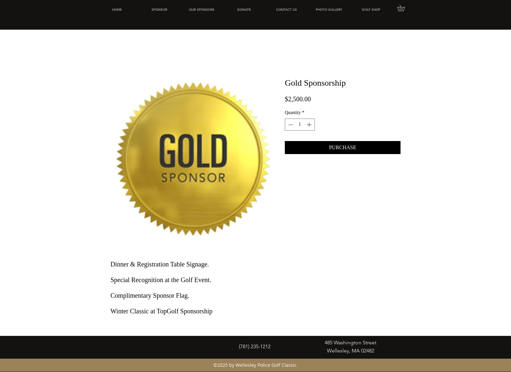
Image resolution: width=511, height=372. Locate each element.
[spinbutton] (300, 124)
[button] (404, 8)
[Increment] (310, 124)
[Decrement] (290, 124)
